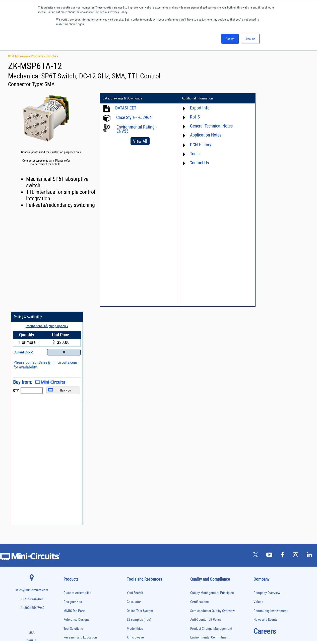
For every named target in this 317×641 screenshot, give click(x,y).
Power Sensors (72, 553)
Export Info (194, 107)
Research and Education (80, 419)
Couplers (68, 464)
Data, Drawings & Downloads (122, 98)
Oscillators (70, 527)
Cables (67, 459)
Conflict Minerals (202, 454)
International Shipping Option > (280, 107)
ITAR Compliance (202, 445)
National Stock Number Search (148, 472)
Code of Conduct (201, 437)
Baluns (67, 448)
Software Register (139, 499)
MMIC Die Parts (74, 392)
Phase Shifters (71, 537)
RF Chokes (69, 574)
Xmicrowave (135, 419)
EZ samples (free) (139, 401)
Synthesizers (70, 584)
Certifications (199, 383)
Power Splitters (72, 558)
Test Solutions (73, 410)
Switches (52, 56)
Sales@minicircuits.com (268, 148)
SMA (49, 84)
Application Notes (199, 135)
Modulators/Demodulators (78, 521)
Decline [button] (250, 39)
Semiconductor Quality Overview (212, 392)
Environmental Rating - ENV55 (136, 129)
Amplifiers (69, 438)
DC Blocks (69, 474)
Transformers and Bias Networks (81, 605)
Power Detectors (72, 548)
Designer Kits (73, 383)
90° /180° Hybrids (73, 568)
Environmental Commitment (209, 419)
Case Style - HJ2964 (134, 117)
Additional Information (191, 98)
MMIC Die (69, 516)
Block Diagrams (137, 437)
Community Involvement (270, 392)
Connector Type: (26, 84)
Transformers (71, 600)
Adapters (68, 432)
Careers (264, 412)
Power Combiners (73, 542)
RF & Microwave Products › (27, 56)
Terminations (71, 589)
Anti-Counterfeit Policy (205, 401)
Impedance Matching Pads (78, 506)
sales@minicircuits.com (31, 371)
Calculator (134, 383)
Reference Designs (76, 401)
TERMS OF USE (133, 620)
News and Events (265, 401)
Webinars (133, 454)
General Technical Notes (205, 126)
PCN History (194, 144)
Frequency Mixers (73, 495)
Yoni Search (135, 374)
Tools (189, 153)
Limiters (68, 511)
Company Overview (266, 374)
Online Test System (140, 392)
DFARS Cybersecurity (204, 463)
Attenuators (70, 443)
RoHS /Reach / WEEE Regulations (213, 428)
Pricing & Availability (263, 98)
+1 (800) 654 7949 (31, 389)
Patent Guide (136, 463)
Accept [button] (230, 39)
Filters (67, 485)
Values (258, 383)
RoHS (189, 116)
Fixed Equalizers (72, 490)
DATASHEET (125, 107)
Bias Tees (69, 453)
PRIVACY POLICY (156, 620)
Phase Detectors (72, 532)
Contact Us (193, 162)
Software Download (140, 490)
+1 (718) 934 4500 (31, 380)
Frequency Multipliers (75, 500)
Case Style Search (139, 481)
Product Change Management (211, 410)
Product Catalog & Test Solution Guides (154, 445)
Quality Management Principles (212, 374)
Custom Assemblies (77, 374)
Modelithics (135, 410)
